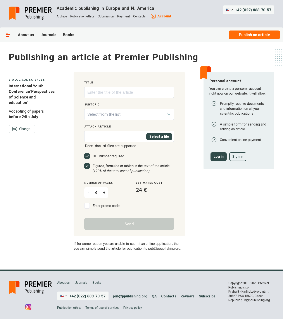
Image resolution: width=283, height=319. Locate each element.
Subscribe (207, 296)
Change (21, 129)
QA (154, 296)
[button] (248, 9)
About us (26, 34)
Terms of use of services (102, 307)
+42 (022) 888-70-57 (253, 10)
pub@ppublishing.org (130, 296)
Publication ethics (82, 16)
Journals (48, 34)
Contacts (139, 16)
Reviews (188, 296)
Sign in (237, 156)
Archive (62, 16)
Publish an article (254, 34)
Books (68, 34)
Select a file (159, 136)
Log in (219, 156)
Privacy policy (132, 307)
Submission (106, 16)
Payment (123, 16)
